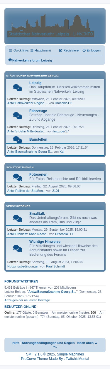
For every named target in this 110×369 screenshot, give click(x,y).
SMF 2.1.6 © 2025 (40, 354)
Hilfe (15, 343)
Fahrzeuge (38, 111)
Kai (62, 151)
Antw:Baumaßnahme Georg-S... (30, 151)
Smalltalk (37, 214)
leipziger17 (61, 131)
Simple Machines (70, 354)
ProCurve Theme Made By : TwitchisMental (55, 359)
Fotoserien (38, 174)
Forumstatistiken (21, 281)
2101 (55, 190)
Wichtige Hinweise (44, 242)
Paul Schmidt (55, 266)
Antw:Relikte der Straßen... (26, 190)
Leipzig (35, 83)
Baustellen (38, 139)
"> (55, 347)
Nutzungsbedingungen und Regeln (48, 343)
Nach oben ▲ (87, 343)
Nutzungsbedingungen (23, 266)
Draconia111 (64, 103)
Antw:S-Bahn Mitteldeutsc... (26, 131)
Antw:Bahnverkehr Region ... (27, 103)
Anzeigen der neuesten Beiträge (27, 300)
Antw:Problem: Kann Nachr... (27, 234)
